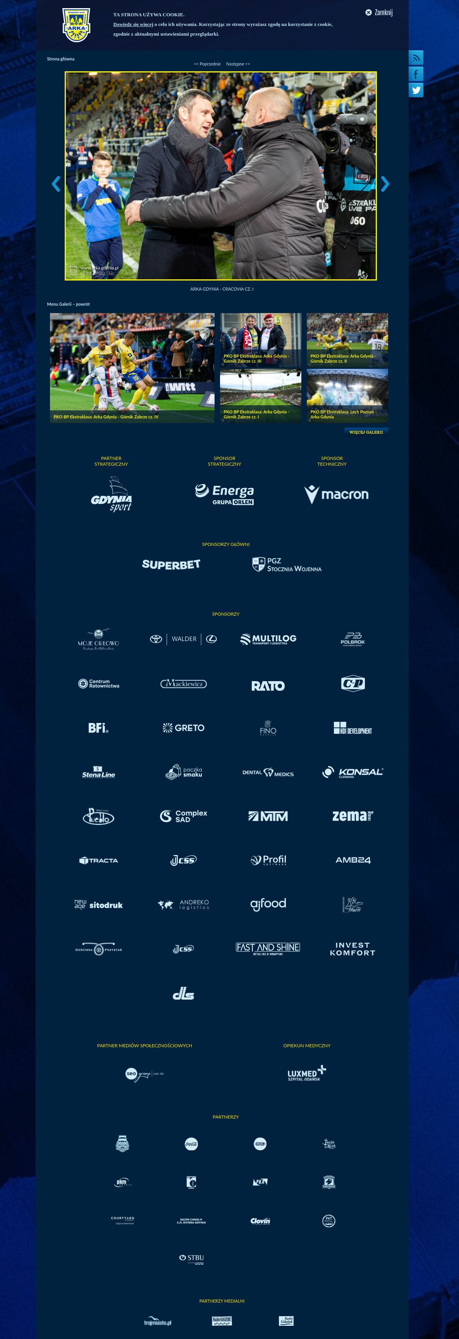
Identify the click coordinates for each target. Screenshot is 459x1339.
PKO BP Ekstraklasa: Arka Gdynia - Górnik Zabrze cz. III (257, 358)
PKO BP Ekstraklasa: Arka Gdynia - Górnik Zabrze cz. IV (106, 416)
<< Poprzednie (207, 63)
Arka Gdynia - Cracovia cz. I (222, 288)
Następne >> (238, 63)
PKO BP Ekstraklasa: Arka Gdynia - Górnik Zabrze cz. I (257, 414)
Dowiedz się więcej (133, 24)
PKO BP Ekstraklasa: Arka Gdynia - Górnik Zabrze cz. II (343, 358)
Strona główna (61, 58)
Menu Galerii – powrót (68, 303)
